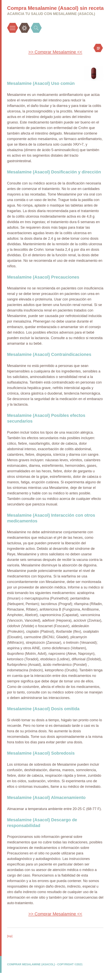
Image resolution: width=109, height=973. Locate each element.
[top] (9, 936)
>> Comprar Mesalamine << (55, 52)
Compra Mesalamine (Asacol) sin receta (55, 8)
